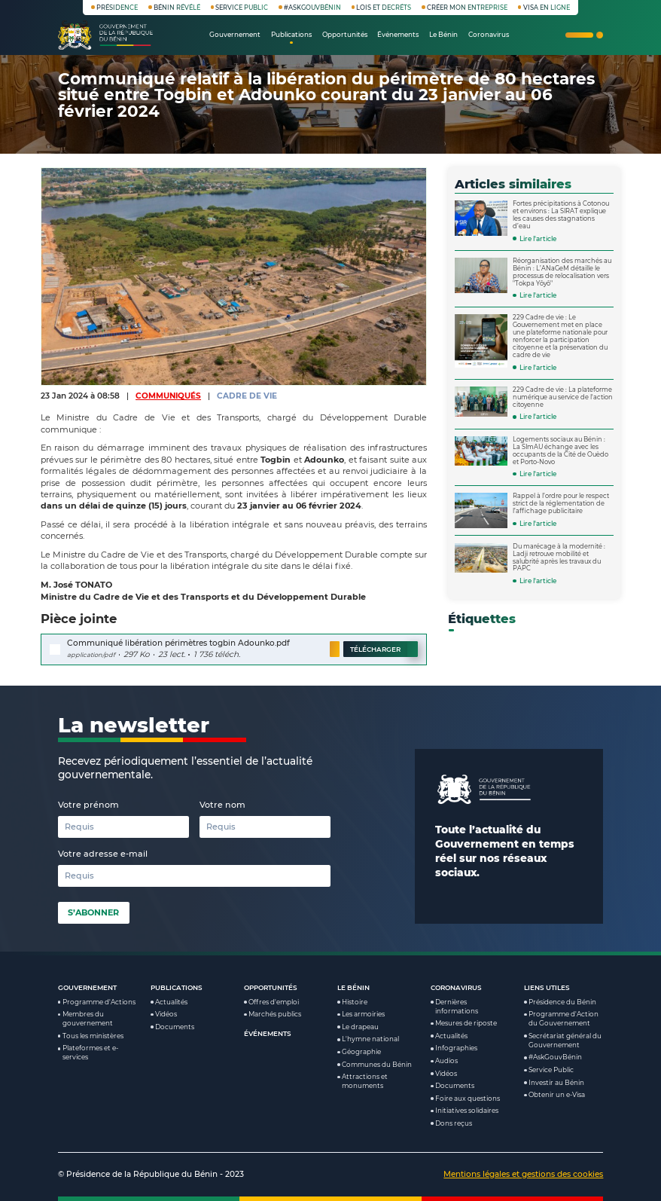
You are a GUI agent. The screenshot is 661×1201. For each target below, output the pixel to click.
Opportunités (270, 988)
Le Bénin (353, 988)
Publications (177, 988)
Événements (267, 1034)
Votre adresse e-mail (103, 853)
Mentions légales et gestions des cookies (523, 1174)
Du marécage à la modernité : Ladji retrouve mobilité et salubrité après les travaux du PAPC (559, 557)
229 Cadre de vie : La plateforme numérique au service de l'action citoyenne (563, 397)
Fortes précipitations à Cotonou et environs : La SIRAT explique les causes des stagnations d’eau (561, 215)
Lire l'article (537, 239)
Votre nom (222, 804)
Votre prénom (88, 804)
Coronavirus (456, 988)
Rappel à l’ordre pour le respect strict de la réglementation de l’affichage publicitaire (561, 503)
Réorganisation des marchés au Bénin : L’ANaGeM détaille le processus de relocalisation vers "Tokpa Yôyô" (562, 272)
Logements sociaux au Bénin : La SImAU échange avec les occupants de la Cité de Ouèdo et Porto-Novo (560, 450)
